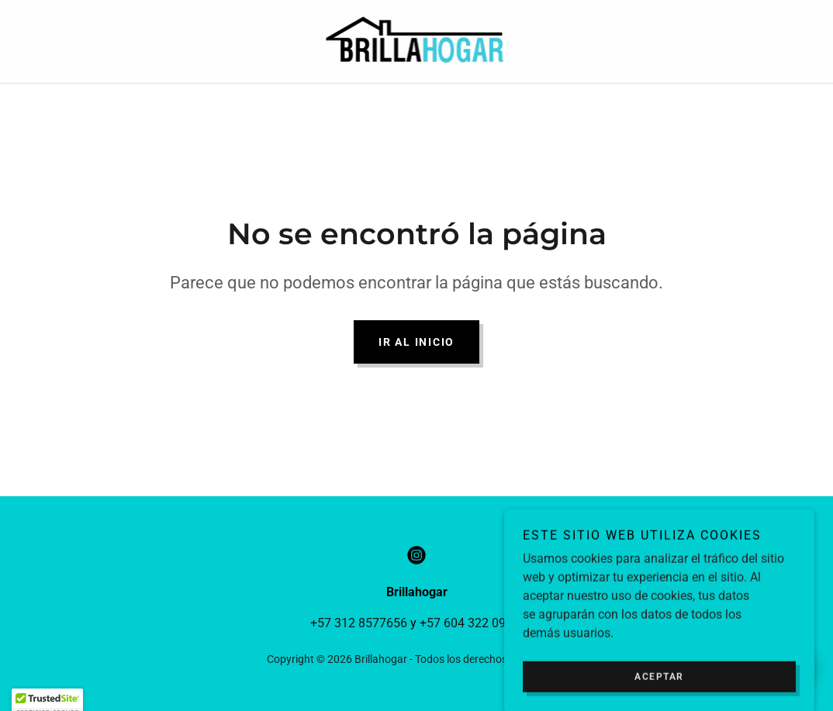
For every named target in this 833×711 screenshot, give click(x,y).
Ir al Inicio (416, 342)
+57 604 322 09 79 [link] (471, 623)
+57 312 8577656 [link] (358, 623)
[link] (417, 40)
